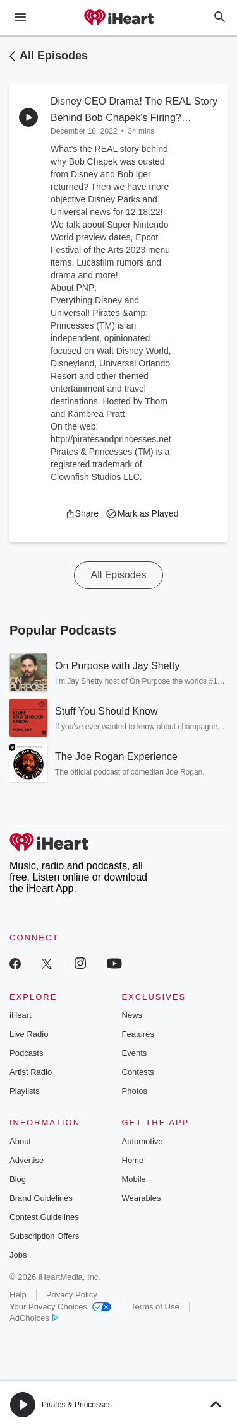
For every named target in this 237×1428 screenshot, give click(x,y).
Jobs (18, 1255)
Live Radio (28, 1034)
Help (18, 1294)
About (20, 1141)
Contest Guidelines (44, 1217)
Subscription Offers (44, 1236)
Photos (134, 1091)
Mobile (134, 1179)
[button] (82, 513)
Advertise (26, 1160)
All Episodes (54, 55)
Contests (138, 1072)
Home (133, 1160)
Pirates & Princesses (77, 1404)
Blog (17, 1179)
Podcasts (26, 1053)
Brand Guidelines (41, 1198)
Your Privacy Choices (60, 1306)
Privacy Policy (71, 1294)
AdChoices (33, 1318)
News (132, 1015)
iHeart (20, 1015)
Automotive (142, 1141)
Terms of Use (155, 1306)
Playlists (24, 1091)
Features (138, 1034)
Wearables (141, 1198)
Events (134, 1053)
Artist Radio (30, 1072)
